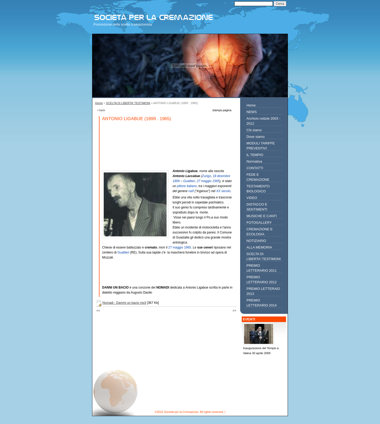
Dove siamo (255, 137)
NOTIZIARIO (256, 241)
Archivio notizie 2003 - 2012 (263, 120)
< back (101, 110)
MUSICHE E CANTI (261, 216)
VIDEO (251, 198)
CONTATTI (254, 168)
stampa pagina (221, 110)
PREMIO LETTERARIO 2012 (261, 279)
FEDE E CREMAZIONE (257, 177)
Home (99, 103)
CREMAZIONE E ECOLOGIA (259, 231)
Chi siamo (254, 130)
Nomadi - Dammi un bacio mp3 (124, 303)
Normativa (254, 161)
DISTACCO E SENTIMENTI (256, 206)
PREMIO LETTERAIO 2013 (263, 291)
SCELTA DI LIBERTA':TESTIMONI (128, 103)
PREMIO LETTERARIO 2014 (261, 302)
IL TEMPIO (254, 155)
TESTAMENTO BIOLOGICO (258, 188)
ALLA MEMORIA (259, 247)
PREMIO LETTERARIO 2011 (261, 268)
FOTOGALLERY (259, 223)
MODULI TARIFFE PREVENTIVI (260, 145)
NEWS (251, 112)
